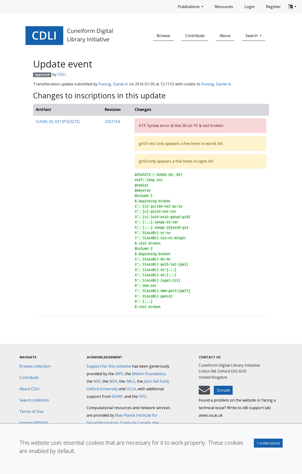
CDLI (61, 74)
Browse (163, 35)
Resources (224, 6)
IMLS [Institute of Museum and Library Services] (130, 381)
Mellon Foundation (148, 373)
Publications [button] (189, 6)
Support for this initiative (109, 366)
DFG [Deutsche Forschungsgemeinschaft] (142, 396)
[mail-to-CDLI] (204, 392)
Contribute (195, 35)
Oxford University (102, 388)
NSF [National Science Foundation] (97, 381)
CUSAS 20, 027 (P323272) (58, 121)
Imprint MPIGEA (33, 422)
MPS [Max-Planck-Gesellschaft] (119, 373)
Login (249, 6)
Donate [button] (223, 390)
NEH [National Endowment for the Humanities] (113, 381)
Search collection (34, 400)
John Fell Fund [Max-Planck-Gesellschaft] (156, 381)
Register (273, 6)
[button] (292, 7)
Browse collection (34, 366)
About (225, 35)
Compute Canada (135, 422)
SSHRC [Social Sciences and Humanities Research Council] (117, 396)
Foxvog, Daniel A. (113, 84)
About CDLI (29, 388)
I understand (268, 443)
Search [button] (252, 35)
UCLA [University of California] (131, 388)
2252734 (112, 121)
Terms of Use (31, 411)
